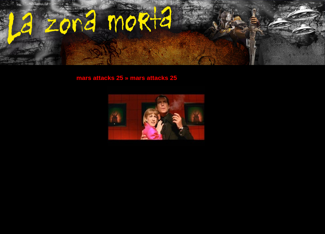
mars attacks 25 (99, 77)
